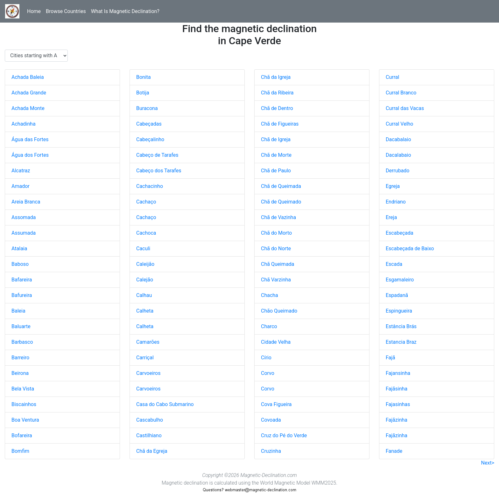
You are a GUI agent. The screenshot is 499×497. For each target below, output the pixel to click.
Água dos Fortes (30, 155)
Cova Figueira (276, 404)
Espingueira (399, 311)
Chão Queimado (279, 311)
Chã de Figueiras (280, 124)
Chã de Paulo (276, 171)
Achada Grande (28, 93)
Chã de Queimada (281, 186)
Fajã (390, 358)
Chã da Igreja (276, 77)
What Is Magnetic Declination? (125, 11)
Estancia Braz (401, 342)
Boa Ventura (25, 420)
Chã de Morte (276, 155)
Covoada (271, 420)
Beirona (20, 373)
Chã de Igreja (276, 139)
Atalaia (19, 248)
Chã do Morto (276, 233)
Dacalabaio (398, 155)
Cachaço (146, 202)
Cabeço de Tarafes (157, 155)
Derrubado (397, 171)
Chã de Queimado (281, 202)
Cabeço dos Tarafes (158, 171)
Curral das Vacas (405, 108)
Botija (142, 93)
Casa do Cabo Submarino (165, 404)
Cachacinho (149, 186)
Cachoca (146, 233)
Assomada (23, 217)
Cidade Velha (276, 342)
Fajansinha (398, 373)
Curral (392, 77)
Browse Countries (66, 11)
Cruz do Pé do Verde (284, 435)
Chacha (269, 295)
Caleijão (145, 264)
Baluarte (21, 326)
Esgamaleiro (400, 280)
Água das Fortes (29, 139)
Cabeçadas (149, 124)
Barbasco (22, 342)
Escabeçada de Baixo (410, 248)
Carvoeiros (148, 373)
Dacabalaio (398, 139)
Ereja (391, 217)
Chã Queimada (277, 264)
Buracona (147, 108)
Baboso (20, 264)
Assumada (23, 233)
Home (34, 11)
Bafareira (21, 280)
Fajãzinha (396, 420)
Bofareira (21, 435)
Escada (394, 264)
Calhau (144, 295)
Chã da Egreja (151, 451)
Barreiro (20, 358)
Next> (487, 463)
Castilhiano (149, 435)
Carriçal (145, 358)
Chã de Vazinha (278, 217)
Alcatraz (20, 171)
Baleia (18, 311)
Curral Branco (401, 93)
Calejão (144, 280)
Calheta (144, 311)
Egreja (393, 186)
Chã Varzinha (276, 280)
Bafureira (21, 295)
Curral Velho (399, 124)
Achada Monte (28, 108)
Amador (20, 186)
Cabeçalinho (150, 139)
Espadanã (397, 295)
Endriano (396, 202)
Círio (266, 358)
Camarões (147, 342)
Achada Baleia (27, 77)
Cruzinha (271, 451)
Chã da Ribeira (277, 93)
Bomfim (20, 451)
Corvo (267, 373)
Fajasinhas (398, 404)
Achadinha (23, 124)
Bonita (143, 77)
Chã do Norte (276, 248)
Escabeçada (399, 233)
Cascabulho (149, 420)
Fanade (394, 451)
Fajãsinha (396, 389)
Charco (269, 326)
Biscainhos (23, 404)
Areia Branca (25, 202)
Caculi (143, 248)
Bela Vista (22, 389)
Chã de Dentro (277, 108)
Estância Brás (401, 326)
